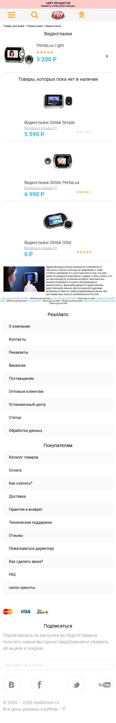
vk (11, 684)
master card (10, 612)
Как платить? (20, 483)
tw (76, 684)
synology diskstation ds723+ (15, 298)
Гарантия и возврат (26, 509)
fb (39, 684)
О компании (19, 326)
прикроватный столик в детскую (100, 301)
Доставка (17, 496)
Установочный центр (27, 404)
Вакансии (17, 365)
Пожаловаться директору (31, 548)
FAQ (12, 574)
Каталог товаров (23, 457)
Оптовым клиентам (26, 391)
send (108, 665)
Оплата (15, 470)
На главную (58, 15)
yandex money (44, 612)
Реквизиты (18, 352)
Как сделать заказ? (26, 561)
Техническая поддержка (30, 522)
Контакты (17, 339)
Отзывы (16, 535)
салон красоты (22, 587)
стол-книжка (34, 301)
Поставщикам (21, 378)
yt (104, 684)
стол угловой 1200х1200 (64, 298)
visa (27, 612)
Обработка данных (25, 430)
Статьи (15, 417)
